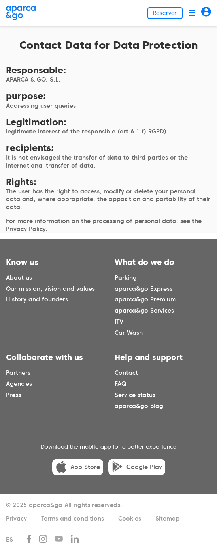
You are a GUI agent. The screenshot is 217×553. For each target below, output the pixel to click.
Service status (135, 395)
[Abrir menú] (192, 13)
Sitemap (167, 518)
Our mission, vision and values (50, 288)
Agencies (19, 383)
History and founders (37, 299)
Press (13, 395)
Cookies (129, 518)
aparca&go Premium (145, 299)
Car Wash (129, 332)
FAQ (120, 383)
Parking (126, 277)
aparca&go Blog (139, 406)
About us (19, 277)
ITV (119, 321)
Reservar (165, 13)
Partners (18, 372)
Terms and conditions (72, 518)
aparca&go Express (143, 288)
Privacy (16, 518)
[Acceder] (206, 13)
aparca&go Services (144, 310)
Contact (126, 372)
